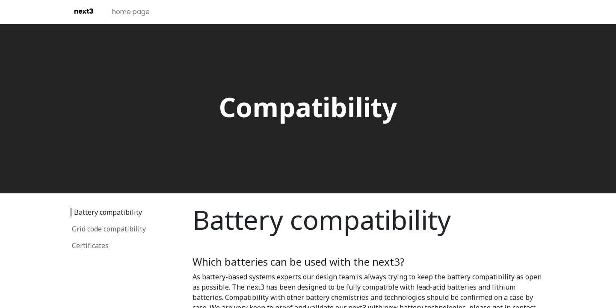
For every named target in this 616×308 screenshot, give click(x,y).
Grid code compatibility (109, 229)
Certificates (90, 245)
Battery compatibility (108, 212)
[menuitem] (132, 12)
